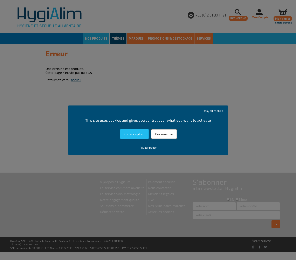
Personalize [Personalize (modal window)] (164, 134)
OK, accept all (134, 134)
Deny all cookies (213, 111)
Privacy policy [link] (148, 147)
